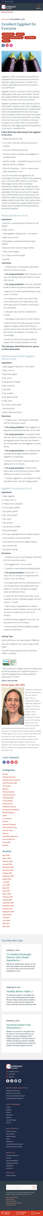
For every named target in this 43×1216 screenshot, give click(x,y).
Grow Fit (8, 1122)
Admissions (9, 1141)
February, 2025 (8, 897)
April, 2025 (6, 891)
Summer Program (11, 1120)
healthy (20, 34)
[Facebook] (3, 45)
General (5, 821)
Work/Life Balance (9, 812)
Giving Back (9, 1165)
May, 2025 (6, 888)
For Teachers (7, 818)
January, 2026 (7, 864)
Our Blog (10, 1173)
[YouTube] (16, 762)
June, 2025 (6, 885)
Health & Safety (10, 1136)
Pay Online (12, 1074)
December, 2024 (8, 903)
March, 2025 (7, 894)
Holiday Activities (9, 792)
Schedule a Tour (14, 1071)
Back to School (8, 804)
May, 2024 (6, 923)
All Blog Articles (11, 1175)
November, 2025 (8, 870)
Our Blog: (6, 19)
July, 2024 (6, 917)
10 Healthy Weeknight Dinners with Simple (18, 957)
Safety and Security (9, 807)
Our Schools (12, 1128)
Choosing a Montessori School (15, 1096)
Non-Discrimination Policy (14, 1203)
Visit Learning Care (11, 1197)
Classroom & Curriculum (13, 1093)
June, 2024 (6, 920)
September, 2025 (8, 876)
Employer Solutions (9, 824)
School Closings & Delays (14, 1146)
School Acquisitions (12, 1160)
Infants (8, 1107)
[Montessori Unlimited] (8, 7)
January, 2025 (7, 900)
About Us (10, 1153)
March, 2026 (7, 858)
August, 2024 (7, 914)
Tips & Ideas (7, 786)
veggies (6, 41)
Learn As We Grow (9, 839)
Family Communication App (14, 1144)
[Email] (11, 45)
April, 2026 (6, 855)
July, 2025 (6, 882)
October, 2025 (7, 873)
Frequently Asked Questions (14, 1098)
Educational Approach (10, 836)
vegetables (30, 38)
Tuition (8, 1139)
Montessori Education (17, 1088)
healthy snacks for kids (12, 38)
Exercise (6, 833)
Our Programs (13, 1104)
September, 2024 (8, 912)
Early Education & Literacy (11, 780)
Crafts (5, 815)
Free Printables (8, 801)
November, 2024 (8, 906)
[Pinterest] (7, 45)
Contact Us (9, 1168)
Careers (8, 1158)
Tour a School (10, 1134)
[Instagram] (8, 762)
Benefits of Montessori (13, 1091)
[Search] (34, 1187)
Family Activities (8, 798)
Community (6, 842)
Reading (5, 845)
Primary (8, 1112)
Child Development (9, 777)
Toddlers (8, 1110)
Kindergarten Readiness (11, 810)
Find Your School (6, 12)
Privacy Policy (10, 1199)
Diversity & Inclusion (12, 1155)
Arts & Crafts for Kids (10, 827)
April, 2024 (6, 926)
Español (11, 1077)
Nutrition (6, 789)
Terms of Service (11, 1201)
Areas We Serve (11, 1205)
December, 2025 (8, 867)
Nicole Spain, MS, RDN (13, 685)
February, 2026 (8, 861)
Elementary (9, 1115)
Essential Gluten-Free (18, 1026)
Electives (8, 1117)
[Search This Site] (21, 1187)
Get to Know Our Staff (10, 783)
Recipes (5, 774)
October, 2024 (7, 909)
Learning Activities (9, 795)
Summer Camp (8, 830)
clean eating (8, 34)
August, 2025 (7, 879)
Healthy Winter (19, 991)
